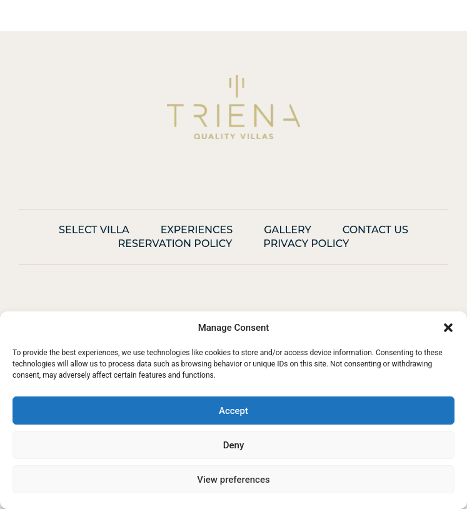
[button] (448, 327)
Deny (233, 445)
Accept (233, 410)
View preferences (233, 479)
